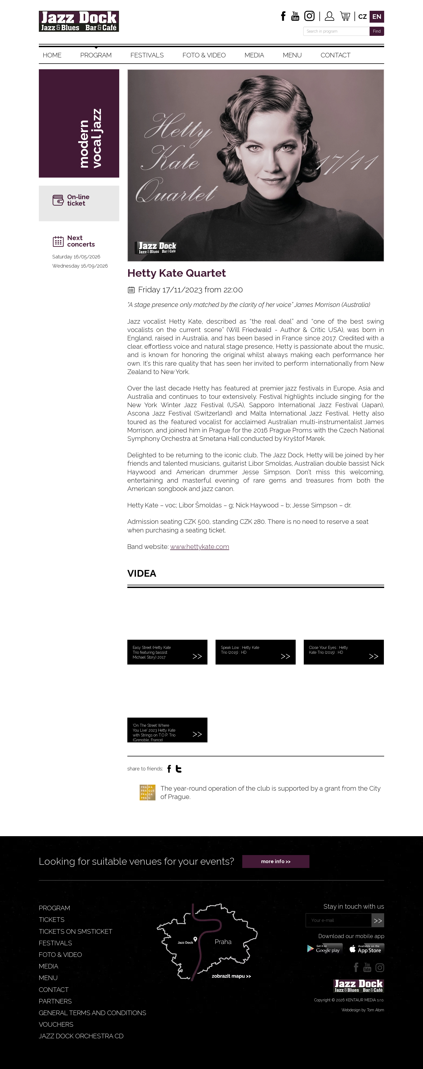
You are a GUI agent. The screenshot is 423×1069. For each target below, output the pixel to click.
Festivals (147, 55)
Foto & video (204, 55)
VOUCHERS (56, 1024)
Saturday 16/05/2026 (76, 257)
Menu (292, 55)
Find (377, 31)
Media (254, 55)
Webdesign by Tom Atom (363, 1010)
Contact (336, 55)
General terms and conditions (92, 1013)
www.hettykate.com (199, 547)
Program (96, 55)
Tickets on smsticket (75, 931)
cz (362, 16)
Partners (55, 1001)
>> (378, 920)
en (376, 16)
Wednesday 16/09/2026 (80, 266)
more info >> (276, 861)
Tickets (51, 919)
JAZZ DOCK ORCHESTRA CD (81, 1036)
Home (52, 55)
